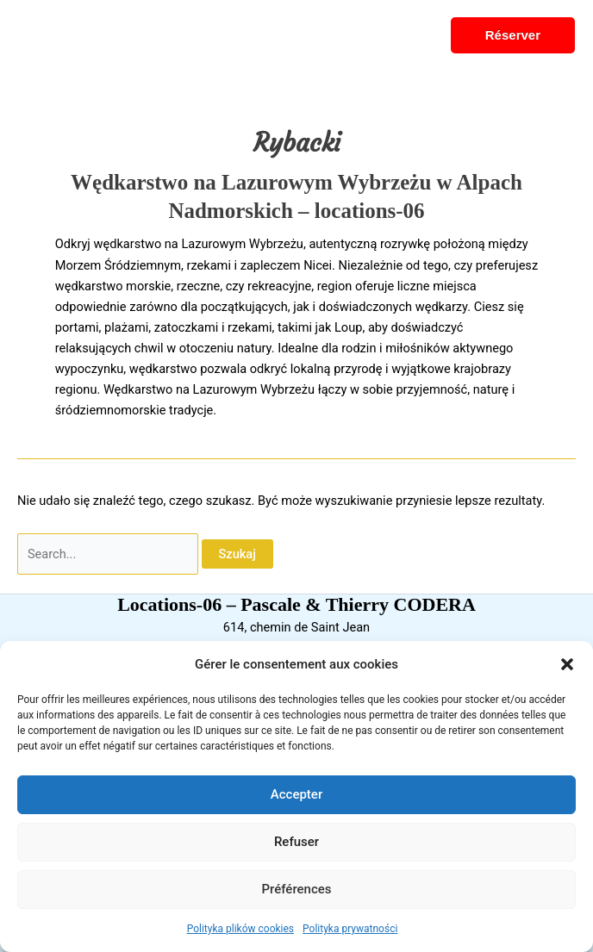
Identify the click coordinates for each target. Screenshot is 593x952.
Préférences (296, 889)
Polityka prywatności (350, 929)
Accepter (296, 794)
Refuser (296, 841)
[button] (567, 664)
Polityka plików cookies (240, 929)
